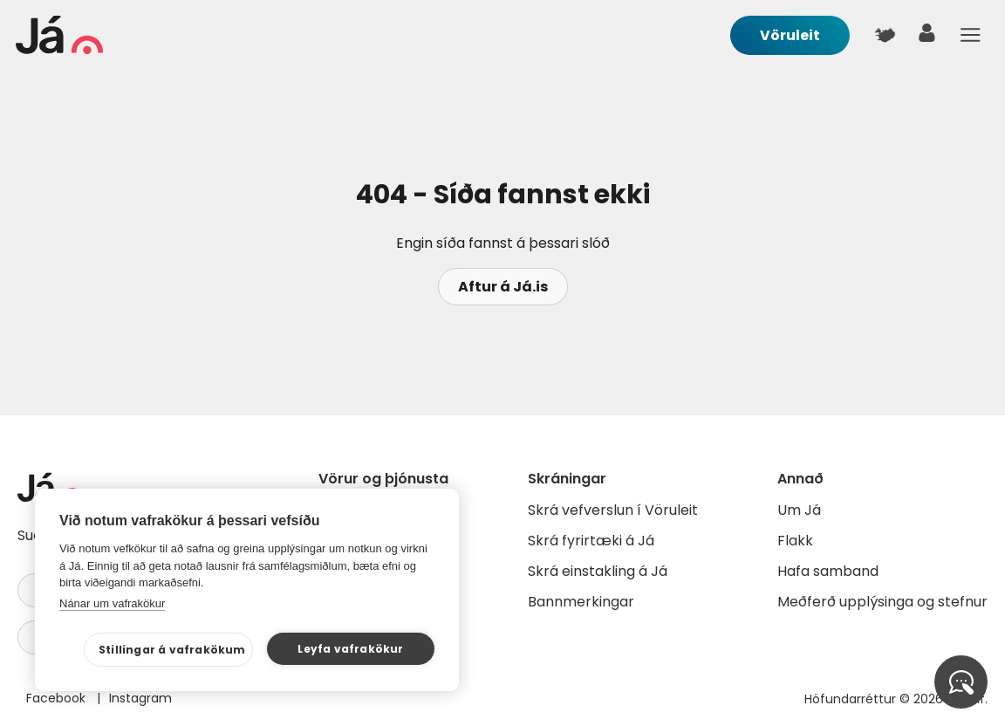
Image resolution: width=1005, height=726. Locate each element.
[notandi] (927, 37)
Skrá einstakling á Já (597, 571)
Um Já (799, 510)
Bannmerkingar (581, 602)
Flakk (795, 541)
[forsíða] (59, 49)
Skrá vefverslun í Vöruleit (613, 510)
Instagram (140, 698)
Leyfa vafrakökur (350, 648)
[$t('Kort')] (884, 35)
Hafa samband (828, 571)
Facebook (57, 698)
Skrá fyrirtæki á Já (591, 541)
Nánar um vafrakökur (112, 603)
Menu (970, 35)
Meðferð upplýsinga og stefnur (882, 602)
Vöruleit (790, 35)
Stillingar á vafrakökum (172, 649)
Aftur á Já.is (503, 287)
